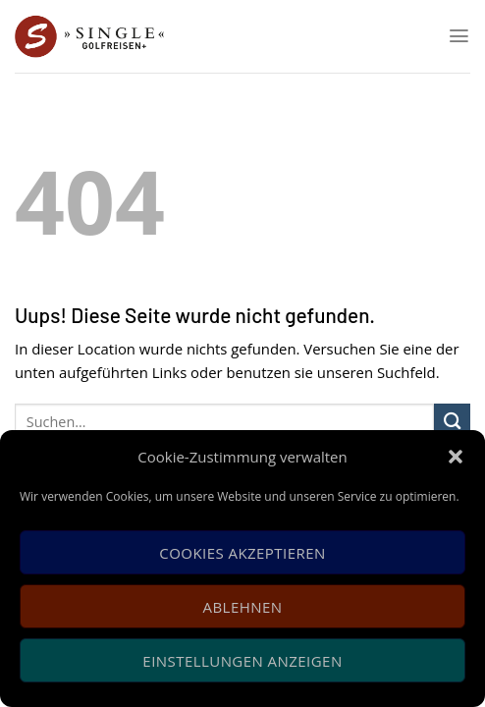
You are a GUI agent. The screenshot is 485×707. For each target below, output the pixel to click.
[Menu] (459, 36)
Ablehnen (243, 607)
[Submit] (452, 422)
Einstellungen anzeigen (242, 661)
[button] (455, 456)
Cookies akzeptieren (242, 553)
